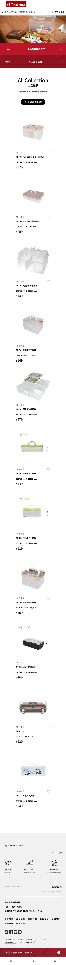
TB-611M (20, 731)
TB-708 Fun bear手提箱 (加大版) (30, 157)
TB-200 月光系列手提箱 (26, 602)
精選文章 (32, 918)
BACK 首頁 (58, 12)
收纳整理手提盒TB (27, 12)
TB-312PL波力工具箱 (25, 795)
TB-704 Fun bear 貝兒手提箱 (28, 221)
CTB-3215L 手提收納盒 (25, 667)
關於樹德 (9, 918)
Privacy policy (10, 942)
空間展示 (56, 918)
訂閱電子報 (56, 887)
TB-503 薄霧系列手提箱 (26, 409)
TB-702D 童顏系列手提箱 (26, 285)
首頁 (7, 12)
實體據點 (9, 923)
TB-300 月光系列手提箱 (26, 538)
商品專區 (44, 918)
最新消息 (20, 918)
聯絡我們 (20, 923)
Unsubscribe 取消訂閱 (52, 891)
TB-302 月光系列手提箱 (26, 473)
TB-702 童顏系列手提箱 (26, 350)
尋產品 (14, 12)
